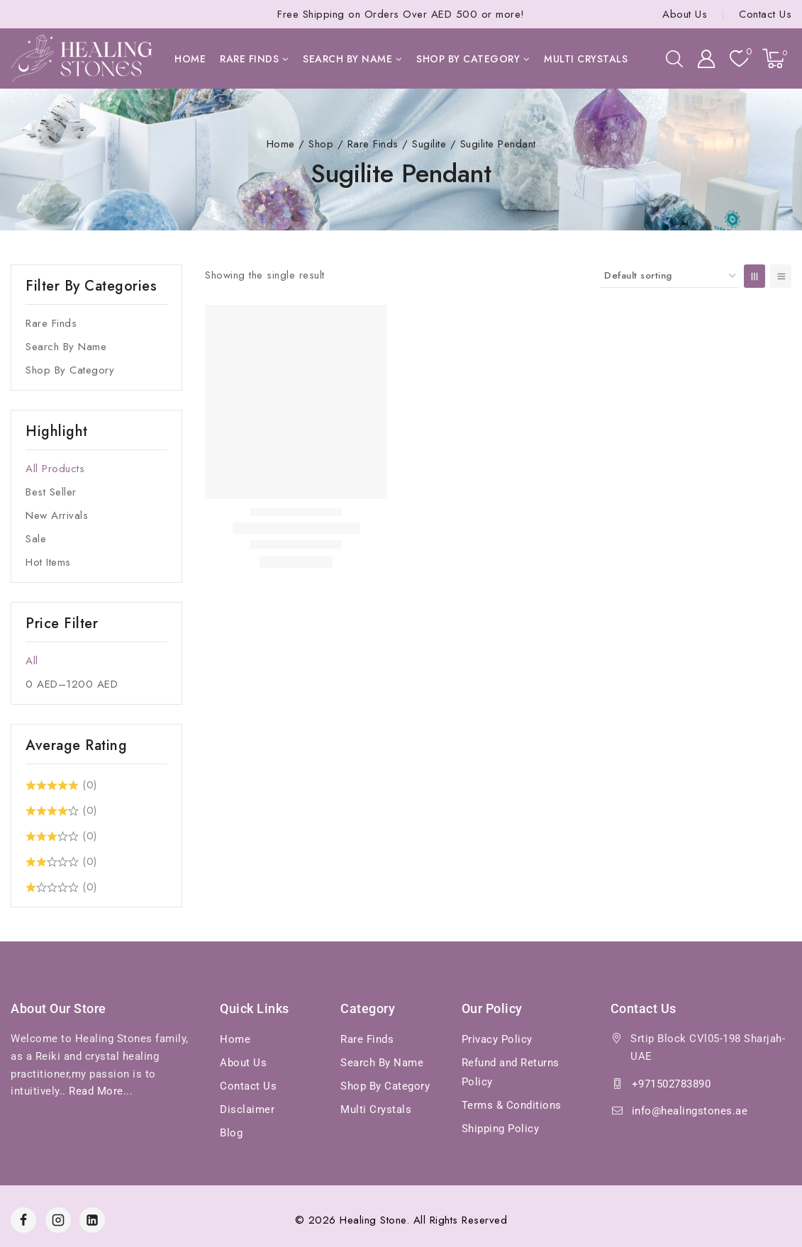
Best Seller (51, 492)
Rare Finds (51, 323)
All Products (55, 468)
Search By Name (66, 346)
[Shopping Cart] (776, 58)
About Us (684, 14)
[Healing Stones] (81, 58)
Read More (96, 1091)
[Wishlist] (739, 58)
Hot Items (48, 562)
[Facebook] (23, 1220)
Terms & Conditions (512, 1105)
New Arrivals (57, 515)
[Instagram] (58, 1220)
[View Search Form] (674, 58)
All (32, 661)
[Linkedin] (92, 1220)
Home (190, 59)
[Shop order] (670, 276)
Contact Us (765, 14)
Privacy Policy (497, 1039)
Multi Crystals (586, 59)
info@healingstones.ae (690, 1111)
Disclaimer (247, 1109)
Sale (36, 539)
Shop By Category (70, 370)
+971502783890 (671, 1084)
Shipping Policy (501, 1128)
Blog (231, 1132)
